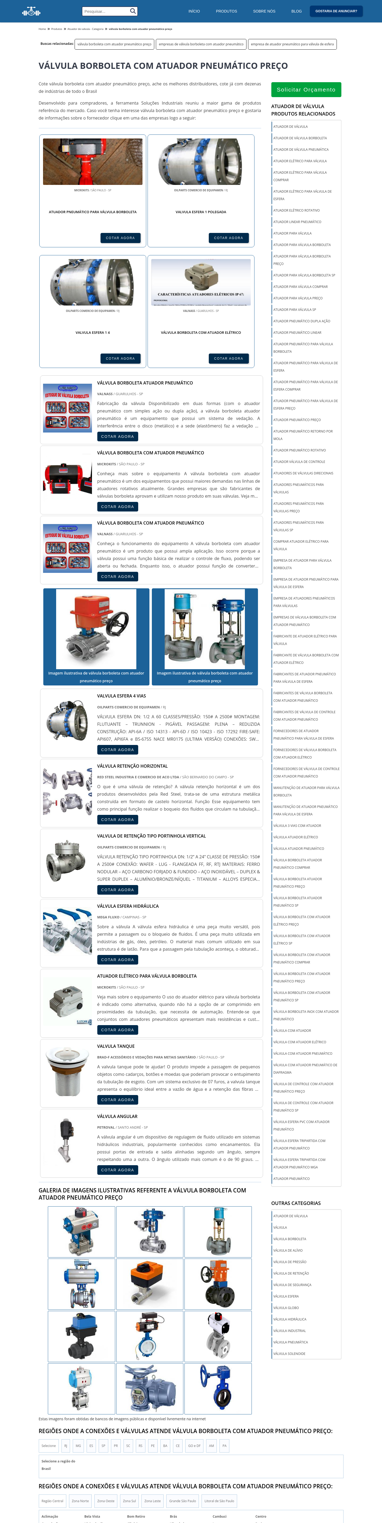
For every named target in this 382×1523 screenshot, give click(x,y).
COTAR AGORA (67, 238)
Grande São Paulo (182, 1445)
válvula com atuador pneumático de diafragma (305, 1069)
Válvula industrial (289, 1331)
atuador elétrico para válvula (300, 161)
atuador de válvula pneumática (301, 150)
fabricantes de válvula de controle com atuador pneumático (304, 716)
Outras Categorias (296, 1203)
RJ (65, 1390)
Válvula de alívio (288, 1251)
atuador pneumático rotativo (299, 450)
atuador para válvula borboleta (302, 245)
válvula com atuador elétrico (299, 1042)
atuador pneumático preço (297, 420)
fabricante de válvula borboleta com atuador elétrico (306, 659)
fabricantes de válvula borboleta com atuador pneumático (303, 697)
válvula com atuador (292, 1031)
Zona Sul (129, 1445)
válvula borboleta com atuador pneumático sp (301, 997)
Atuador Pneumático (291, 1179)
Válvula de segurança (292, 1285)
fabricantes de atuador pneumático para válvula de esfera (304, 678)
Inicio (320, 1507)
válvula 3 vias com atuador (297, 826)
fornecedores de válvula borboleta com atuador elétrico (305, 754)
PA (224, 1390)
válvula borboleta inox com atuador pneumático (306, 1016)
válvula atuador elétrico (295, 837)
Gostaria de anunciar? (336, 11)
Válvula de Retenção (291, 1274)
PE (153, 1390)
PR (116, 1390)
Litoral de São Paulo (219, 1445)
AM (211, 1390)
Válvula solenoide (289, 1354)
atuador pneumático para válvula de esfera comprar (305, 386)
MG (78, 1390)
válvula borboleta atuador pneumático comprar (297, 864)
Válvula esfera (286, 1297)
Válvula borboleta (289, 1239)
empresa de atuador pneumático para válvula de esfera (292, 44)
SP (103, 1390)
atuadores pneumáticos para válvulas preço (298, 508)
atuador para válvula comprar (300, 287)
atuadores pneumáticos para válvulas (298, 489)
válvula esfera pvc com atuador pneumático (301, 1126)
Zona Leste (152, 1445)
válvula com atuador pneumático (303, 1054)
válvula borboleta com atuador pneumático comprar (301, 959)
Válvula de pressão (290, 1262)
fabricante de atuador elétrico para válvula (305, 640)
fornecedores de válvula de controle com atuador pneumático (306, 773)
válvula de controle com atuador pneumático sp (303, 1107)
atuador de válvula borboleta (300, 138)
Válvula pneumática (290, 1342)
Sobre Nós (264, 11)
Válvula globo (286, 1308)
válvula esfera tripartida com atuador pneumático (299, 1145)
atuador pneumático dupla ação (301, 321)
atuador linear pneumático (297, 222)
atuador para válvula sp (294, 310)
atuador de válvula (290, 127)
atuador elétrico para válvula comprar (300, 176)
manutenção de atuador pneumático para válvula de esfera (305, 811)
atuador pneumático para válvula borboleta (303, 348)
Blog (296, 11)
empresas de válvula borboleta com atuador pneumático (201, 44)
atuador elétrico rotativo (296, 210)
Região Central (52, 1445)
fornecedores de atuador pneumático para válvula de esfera (303, 735)
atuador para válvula (292, 233)
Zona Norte (80, 1445)
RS (140, 1390)
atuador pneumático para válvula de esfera (305, 367)
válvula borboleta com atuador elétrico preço (301, 921)
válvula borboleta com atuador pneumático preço (114, 44)
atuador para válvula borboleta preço (302, 260)
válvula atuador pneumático (298, 849)
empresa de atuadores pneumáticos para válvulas (304, 602)
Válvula (280, 1228)
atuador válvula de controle (299, 462)
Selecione (49, 1390)
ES (91, 1390)
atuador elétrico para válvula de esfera (302, 195)
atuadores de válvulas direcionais (303, 473)
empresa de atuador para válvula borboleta (302, 564)
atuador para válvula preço (298, 298)
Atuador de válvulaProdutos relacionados (303, 110)
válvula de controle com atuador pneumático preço (303, 1088)
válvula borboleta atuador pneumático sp (297, 902)
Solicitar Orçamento (306, 90)
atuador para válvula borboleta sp (304, 275)
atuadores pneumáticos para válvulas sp (298, 527)
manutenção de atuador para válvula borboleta (306, 792)
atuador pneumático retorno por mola (303, 435)
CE (178, 1390)
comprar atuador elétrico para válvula (301, 546)
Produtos (226, 11)
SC (128, 1390)
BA (165, 1390)
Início (194, 11)
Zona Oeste (105, 1445)
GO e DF (194, 1390)
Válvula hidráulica (289, 1320)
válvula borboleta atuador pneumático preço (297, 883)
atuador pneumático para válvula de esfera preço (305, 405)
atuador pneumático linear (297, 333)
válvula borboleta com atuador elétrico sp (301, 940)
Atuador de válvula (290, 1216)
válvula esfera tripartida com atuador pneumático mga (299, 1164)
